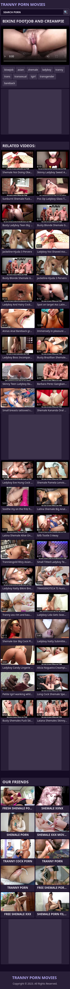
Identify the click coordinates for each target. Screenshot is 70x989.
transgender (47, 76)
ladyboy (46, 69)
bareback (9, 83)
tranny (59, 69)
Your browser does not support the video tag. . (35, 45)
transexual (20, 76)
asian (21, 69)
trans (7, 76)
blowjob (8, 69)
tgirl (33, 76)
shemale (33, 69)
